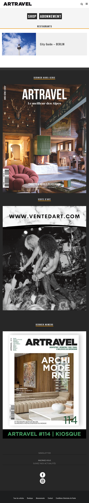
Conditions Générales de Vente (66, 498)
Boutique (30, 498)
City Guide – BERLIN (52, 44)
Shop (32, 16)
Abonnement (50, 16)
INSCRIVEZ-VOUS (44, 460)
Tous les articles (18, 498)
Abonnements (40, 498)
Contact (50, 498)
